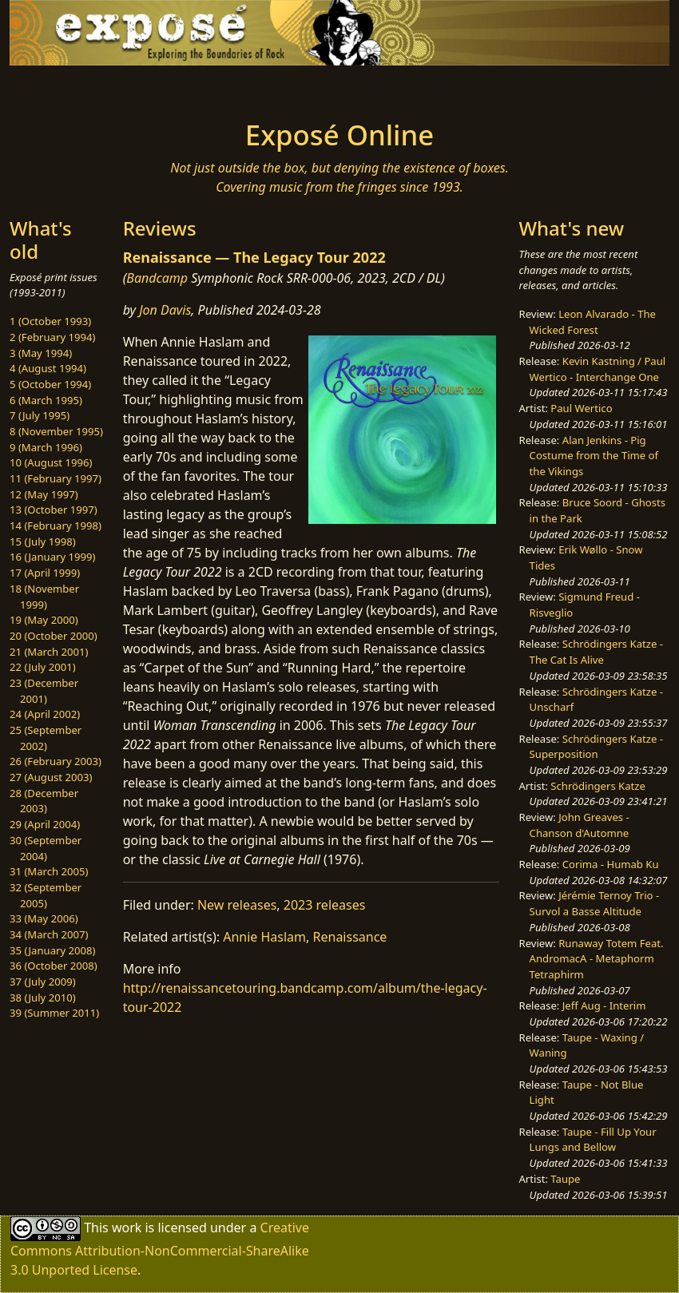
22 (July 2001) (43, 667)
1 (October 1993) (50, 321)
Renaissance (350, 937)
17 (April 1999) (45, 572)
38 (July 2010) (43, 997)
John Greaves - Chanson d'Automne (579, 825)
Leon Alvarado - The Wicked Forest (593, 322)
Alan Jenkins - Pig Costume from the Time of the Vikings (594, 455)
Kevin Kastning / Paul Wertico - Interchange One (598, 369)
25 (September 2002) (45, 738)
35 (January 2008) (52, 950)
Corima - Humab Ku (610, 864)
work (126, 1227)
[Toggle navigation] (93, 88)
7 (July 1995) (39, 415)
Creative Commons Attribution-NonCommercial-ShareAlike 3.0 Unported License (159, 1249)
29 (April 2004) (45, 824)
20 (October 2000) (53, 636)
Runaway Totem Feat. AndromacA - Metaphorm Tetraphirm (597, 959)
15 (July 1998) (43, 541)
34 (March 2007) (49, 934)
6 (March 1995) (46, 400)
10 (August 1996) (51, 462)
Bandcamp (157, 278)
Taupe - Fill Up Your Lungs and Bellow (593, 1139)
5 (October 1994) (50, 384)
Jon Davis (165, 310)
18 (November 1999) (44, 596)
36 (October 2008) (53, 965)
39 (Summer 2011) (54, 1012)
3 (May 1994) (41, 353)
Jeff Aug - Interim (604, 1005)
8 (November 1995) (56, 431)
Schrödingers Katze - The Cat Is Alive (596, 652)
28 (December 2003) (44, 801)
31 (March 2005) (49, 871)
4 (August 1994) (48, 368)
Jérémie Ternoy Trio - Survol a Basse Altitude (595, 903)
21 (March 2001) (49, 652)
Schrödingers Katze (597, 786)
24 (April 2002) (45, 714)
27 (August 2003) (51, 777)
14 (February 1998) (55, 525)
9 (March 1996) (46, 447)
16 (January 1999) (52, 556)
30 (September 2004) (45, 848)
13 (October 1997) (53, 509)
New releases (236, 905)
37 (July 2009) (43, 981)
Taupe (565, 1179)
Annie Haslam (264, 937)
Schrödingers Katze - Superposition (596, 747)
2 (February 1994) (52, 337)
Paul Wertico (581, 408)
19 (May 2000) (44, 620)
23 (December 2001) (44, 691)
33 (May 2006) (44, 918)
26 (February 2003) (55, 761)
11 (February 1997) (55, 478)
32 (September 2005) (45, 895)
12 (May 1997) (44, 494)
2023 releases (325, 905)
